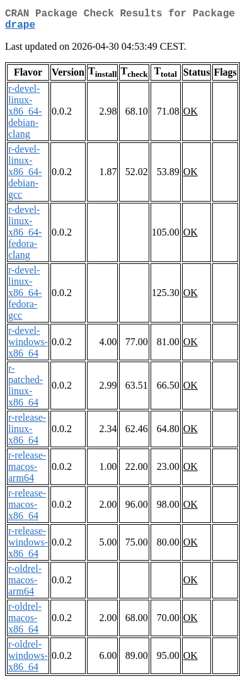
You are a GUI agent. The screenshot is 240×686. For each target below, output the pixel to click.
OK (190, 116)
